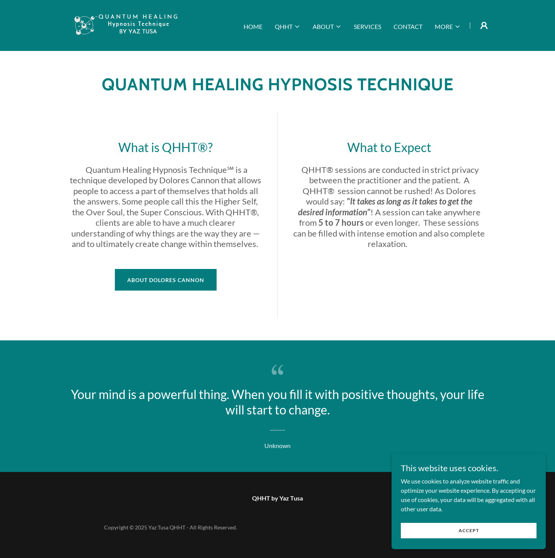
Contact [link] (408, 26)
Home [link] (253, 26)
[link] (126, 24)
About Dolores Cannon (165, 280)
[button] (287, 26)
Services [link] (367, 26)
